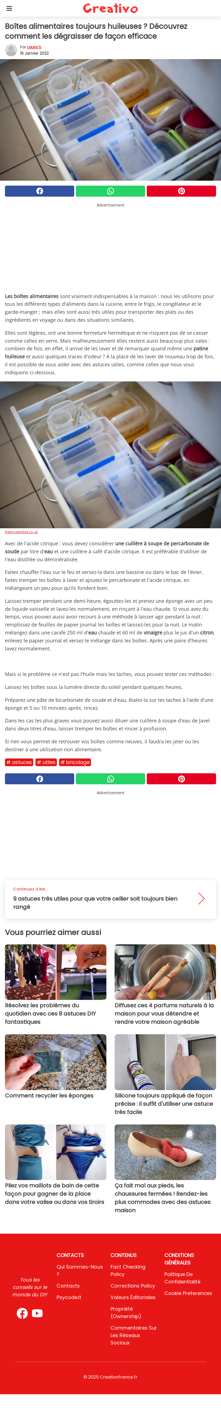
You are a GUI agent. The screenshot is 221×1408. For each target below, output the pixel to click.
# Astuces (19, 762)
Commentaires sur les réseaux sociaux (133, 1335)
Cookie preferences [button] (188, 1293)
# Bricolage (75, 762)
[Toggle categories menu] (9, 8)
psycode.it (69, 1297)
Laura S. (34, 47)
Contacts (68, 1285)
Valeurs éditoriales (133, 1297)
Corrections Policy (132, 1285)
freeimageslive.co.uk (21, 531)
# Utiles (46, 762)
